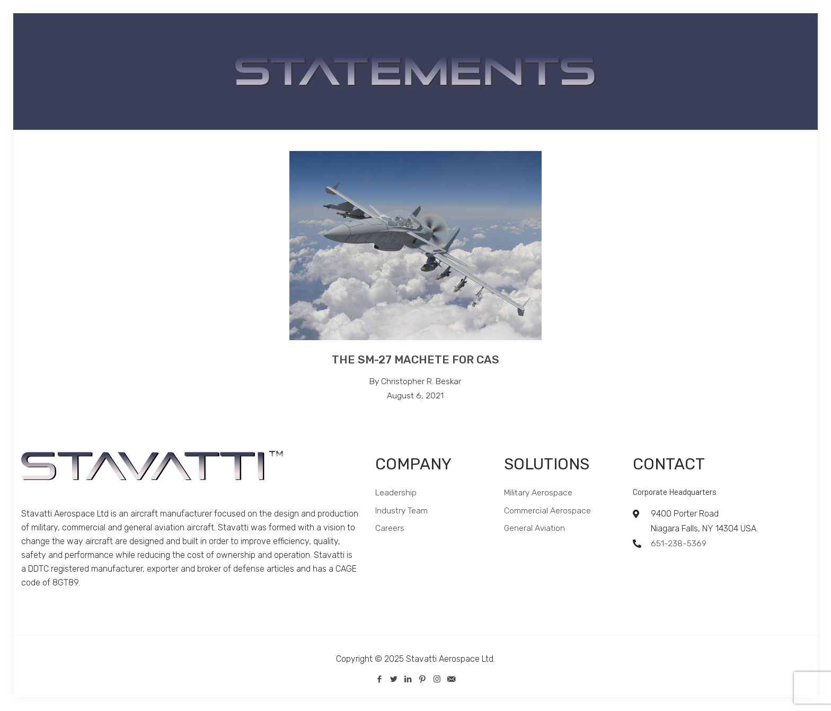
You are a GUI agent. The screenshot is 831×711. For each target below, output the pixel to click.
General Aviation (535, 529)
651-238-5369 (679, 544)
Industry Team (401, 511)
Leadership (396, 493)
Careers (389, 529)
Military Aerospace (538, 493)
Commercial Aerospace (547, 511)
